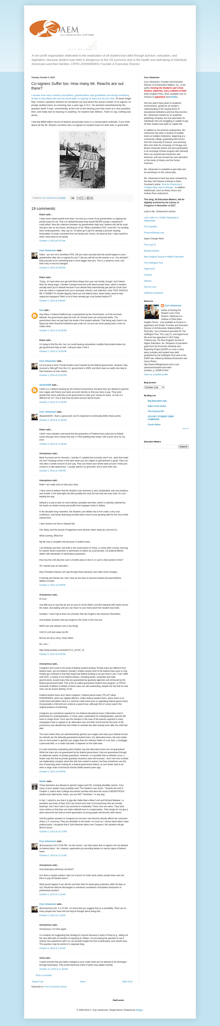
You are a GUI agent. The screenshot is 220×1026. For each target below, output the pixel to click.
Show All (185, 428)
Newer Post (37, 981)
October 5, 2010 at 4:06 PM (52, 470)
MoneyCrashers (151, 251)
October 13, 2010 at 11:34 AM (53, 969)
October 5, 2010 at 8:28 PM (52, 654)
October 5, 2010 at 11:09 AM (53, 420)
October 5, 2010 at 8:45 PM (52, 771)
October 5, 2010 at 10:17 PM (53, 831)
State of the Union (157, 406)
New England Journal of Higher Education (164, 256)
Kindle (173, 97)
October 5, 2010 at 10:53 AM (53, 375)
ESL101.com (150, 287)
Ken (41, 310)
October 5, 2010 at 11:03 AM (53, 402)
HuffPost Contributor (153, 293)
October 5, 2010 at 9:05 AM (52, 267)
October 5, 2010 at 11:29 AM (53, 444)
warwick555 (45, 385)
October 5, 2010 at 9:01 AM (52, 240)
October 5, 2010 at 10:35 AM (53, 330)
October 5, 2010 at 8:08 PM (52, 585)
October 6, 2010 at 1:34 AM (52, 948)
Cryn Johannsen (47, 250)
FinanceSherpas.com (154, 232)
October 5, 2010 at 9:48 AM (52, 300)
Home (83, 981)
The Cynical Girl (156, 411)
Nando (42, 781)
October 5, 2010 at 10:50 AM (53, 351)
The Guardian (150, 226)
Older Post (127, 981)
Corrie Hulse (154, 424)
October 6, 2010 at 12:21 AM (53, 855)
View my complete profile (156, 374)
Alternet (147, 281)
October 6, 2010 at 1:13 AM (52, 915)
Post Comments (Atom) (55, 986)
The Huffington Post (153, 263)
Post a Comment (44, 975)
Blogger (139, 1010)
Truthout (148, 275)
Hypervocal (149, 268)
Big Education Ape (157, 401)
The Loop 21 (150, 244)
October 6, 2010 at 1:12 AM (52, 894)
